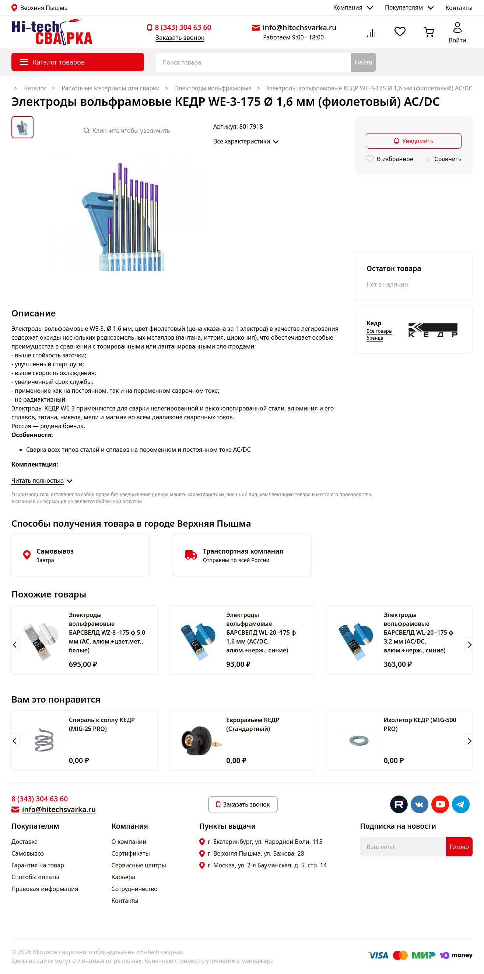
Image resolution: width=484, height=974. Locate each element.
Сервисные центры (139, 865)
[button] (15, 644)
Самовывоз (27, 853)
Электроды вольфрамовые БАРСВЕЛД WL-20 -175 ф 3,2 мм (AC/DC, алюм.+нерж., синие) (418, 632)
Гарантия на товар (37, 865)
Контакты (459, 8)
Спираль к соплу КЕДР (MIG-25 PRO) (102, 724)
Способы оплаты (35, 877)
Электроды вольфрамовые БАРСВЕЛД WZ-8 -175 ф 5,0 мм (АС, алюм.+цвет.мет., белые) (107, 632)
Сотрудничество (135, 889)
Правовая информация (44, 889)
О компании (129, 842)
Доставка (24, 842)
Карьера (124, 877)
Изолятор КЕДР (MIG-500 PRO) (420, 724)
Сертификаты (131, 853)
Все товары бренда (379, 334)
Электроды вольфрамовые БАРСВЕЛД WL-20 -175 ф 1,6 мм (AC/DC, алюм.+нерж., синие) (261, 632)
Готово (459, 847)
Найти (363, 62)
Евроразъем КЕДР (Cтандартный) (252, 724)
